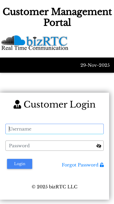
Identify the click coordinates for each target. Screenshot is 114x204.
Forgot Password (83, 165)
